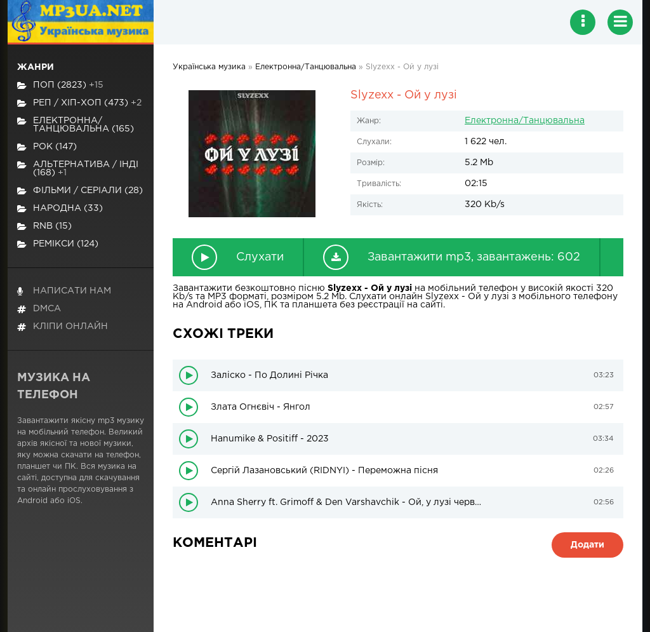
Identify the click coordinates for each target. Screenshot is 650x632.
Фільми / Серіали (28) (80, 191)
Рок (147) (47, 147)
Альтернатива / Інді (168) (77, 169)
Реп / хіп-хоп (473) (79, 103)
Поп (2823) (60, 85)
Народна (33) (60, 209)
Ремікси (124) (57, 244)
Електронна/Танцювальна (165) (75, 125)
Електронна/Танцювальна (525, 120)
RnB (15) (44, 226)
